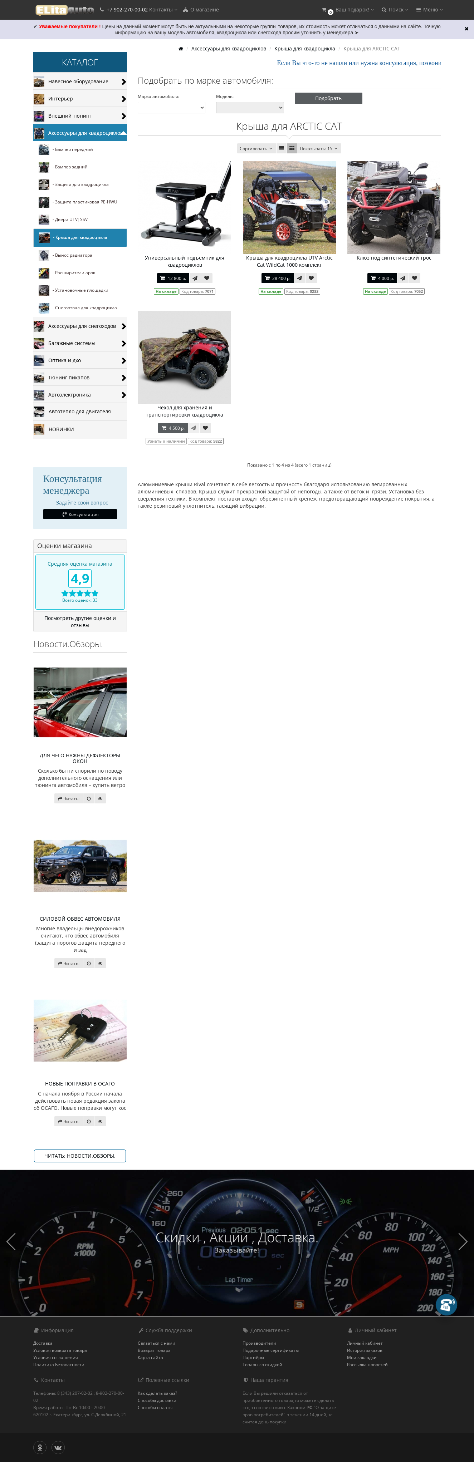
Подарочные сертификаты (271, 1350)
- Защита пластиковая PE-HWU (78, 202)
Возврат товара (154, 1350)
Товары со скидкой (262, 1365)
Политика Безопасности (58, 1365)
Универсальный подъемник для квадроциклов (184, 261)
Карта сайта (150, 1357)
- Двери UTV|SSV (63, 220)
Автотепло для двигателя (72, 412)
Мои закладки (362, 1357)
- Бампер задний (63, 167)
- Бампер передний (66, 149)
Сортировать (257, 149)
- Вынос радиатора (65, 255)
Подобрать (328, 98)
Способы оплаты (155, 1407)
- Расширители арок (67, 273)
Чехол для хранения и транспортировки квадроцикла (184, 411)
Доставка (43, 1343)
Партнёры (253, 1357)
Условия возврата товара (60, 1350)
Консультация (80, 514)
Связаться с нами (156, 1343)
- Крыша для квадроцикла (73, 237)
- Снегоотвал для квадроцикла (78, 308)
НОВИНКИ (54, 429)
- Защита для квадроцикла (74, 184)
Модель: (225, 96)
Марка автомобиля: (158, 96)
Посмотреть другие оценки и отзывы (80, 622)
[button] (347, 10)
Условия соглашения (55, 1357)
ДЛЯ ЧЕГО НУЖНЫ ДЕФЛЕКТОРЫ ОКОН (80, 758)
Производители (259, 1343)
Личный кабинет (365, 1343)
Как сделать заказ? (157, 1393)
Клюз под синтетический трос (394, 257)
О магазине (200, 9)
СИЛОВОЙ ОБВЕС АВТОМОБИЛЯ (80, 918)
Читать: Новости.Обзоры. (80, 1155)
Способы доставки (157, 1400)
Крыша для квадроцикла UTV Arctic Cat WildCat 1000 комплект (289, 261)
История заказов (364, 1350)
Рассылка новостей (367, 1365)
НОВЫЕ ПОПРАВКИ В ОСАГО (80, 1083)
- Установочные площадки (73, 290)
